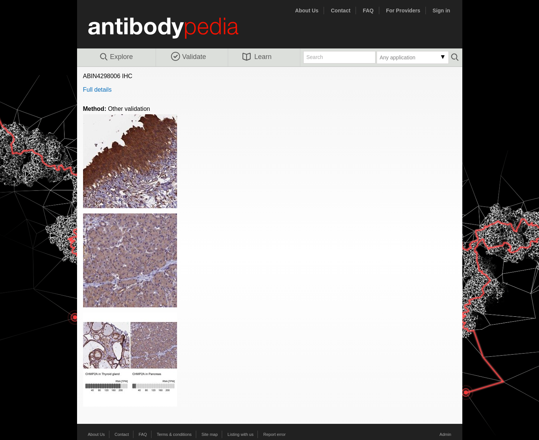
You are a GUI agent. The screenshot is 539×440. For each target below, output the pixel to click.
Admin (445, 434)
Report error (274, 434)
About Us (306, 11)
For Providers (403, 11)
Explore (116, 57)
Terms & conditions (174, 434)
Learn (257, 57)
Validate (188, 57)
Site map (209, 434)
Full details (97, 89)
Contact (340, 11)
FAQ (368, 11)
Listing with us (240, 434)
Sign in (441, 11)
